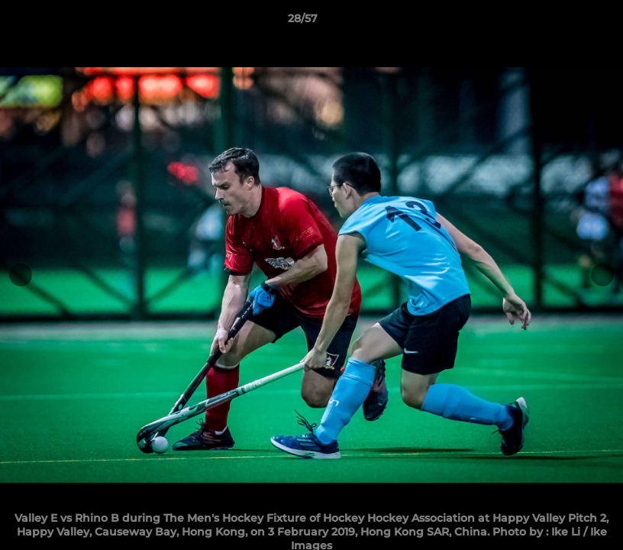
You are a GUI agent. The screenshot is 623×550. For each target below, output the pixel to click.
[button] (559, 22)
